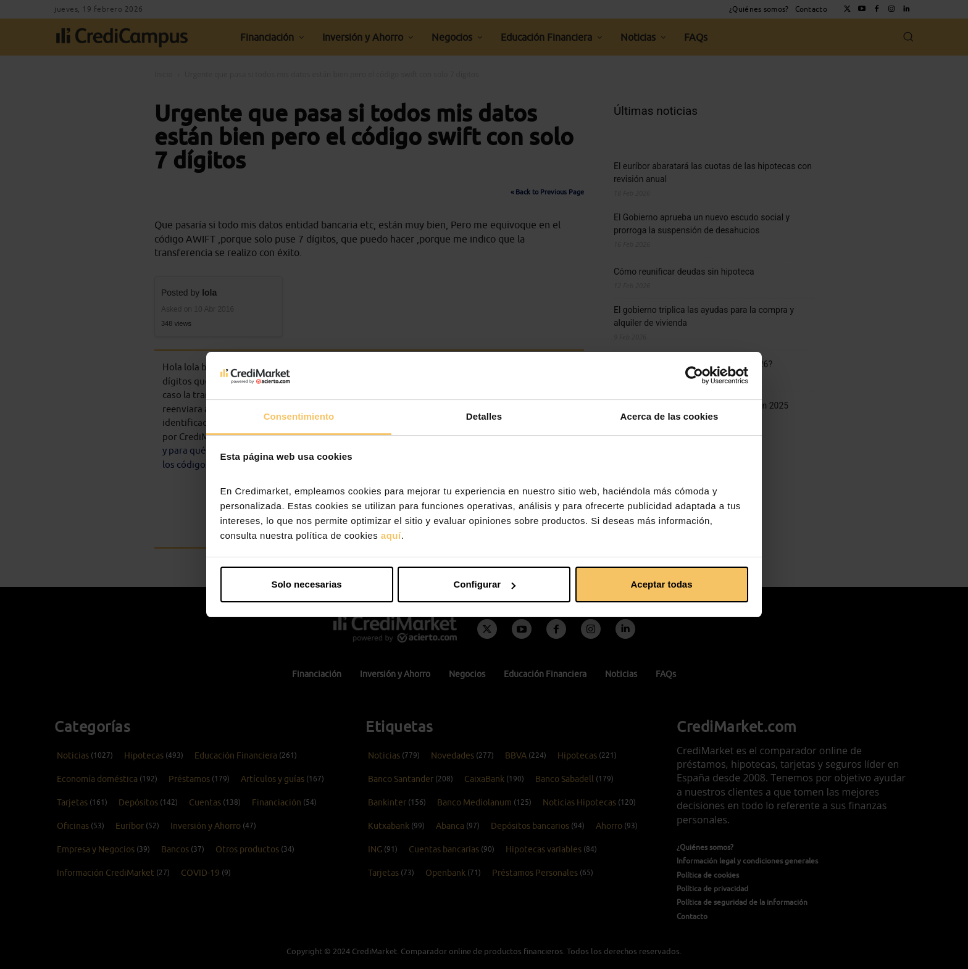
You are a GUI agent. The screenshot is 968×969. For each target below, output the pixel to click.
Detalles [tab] (484, 416)
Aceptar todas (661, 584)
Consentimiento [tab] (299, 416)
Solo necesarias (306, 584)
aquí (391, 535)
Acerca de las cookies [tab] (669, 416)
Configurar (484, 584)
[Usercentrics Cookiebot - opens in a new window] (694, 375)
